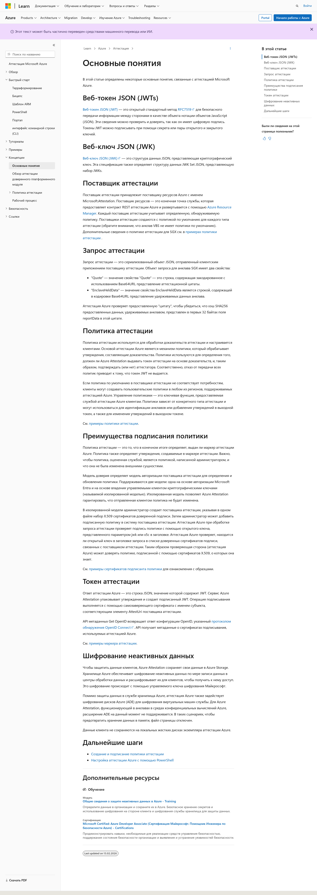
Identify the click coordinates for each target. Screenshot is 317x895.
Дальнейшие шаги (276, 111)
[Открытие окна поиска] (297, 6)
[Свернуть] (54, 45)
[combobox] (30, 54)
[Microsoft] (8, 6)
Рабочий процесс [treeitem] (24, 200)
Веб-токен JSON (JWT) (100, 109)
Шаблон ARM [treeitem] (21, 104)
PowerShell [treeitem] (19, 112)
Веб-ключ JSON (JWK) (100, 158)
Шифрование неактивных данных (282, 103)
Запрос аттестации (277, 74)
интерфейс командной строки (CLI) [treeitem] (33, 131)
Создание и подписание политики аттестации (127, 754)
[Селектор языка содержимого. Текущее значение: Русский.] (15, 887)
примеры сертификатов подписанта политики (125, 568)
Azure (102, 48)
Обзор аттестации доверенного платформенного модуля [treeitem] (33, 178)
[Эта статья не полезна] (269, 138)
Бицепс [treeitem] (17, 96)
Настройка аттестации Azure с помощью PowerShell (132, 760)
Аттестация (121, 48)
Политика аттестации (279, 80)
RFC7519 (184, 109)
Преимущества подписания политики (283, 87)
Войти (307, 6)
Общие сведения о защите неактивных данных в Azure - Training (129, 801)
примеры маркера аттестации (112, 643)
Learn (87, 48)
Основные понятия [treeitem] (26, 166)
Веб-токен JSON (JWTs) (280, 57)
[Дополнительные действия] (230, 48)
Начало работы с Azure (292, 18)
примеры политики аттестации (113, 423)
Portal (265, 18)
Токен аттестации (276, 95)
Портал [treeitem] (17, 120)
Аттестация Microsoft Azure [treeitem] (28, 64)
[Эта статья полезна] (264, 138)
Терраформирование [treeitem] (27, 88)
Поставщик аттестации (280, 68)
